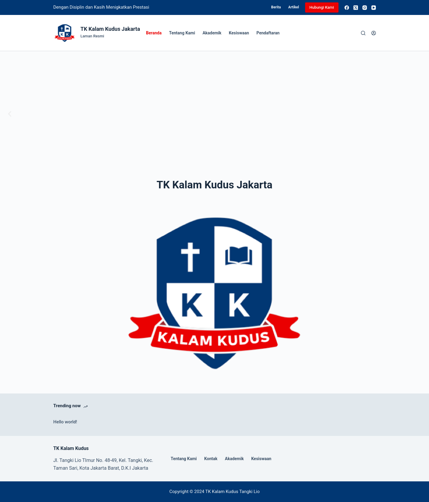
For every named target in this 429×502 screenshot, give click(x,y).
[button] (9, 114)
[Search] (363, 33)
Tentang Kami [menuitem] (182, 32)
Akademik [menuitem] (211, 32)
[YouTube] (373, 7)
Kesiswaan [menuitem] (239, 32)
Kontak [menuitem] (210, 459)
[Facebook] (347, 7)
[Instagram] (364, 7)
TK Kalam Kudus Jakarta (110, 29)
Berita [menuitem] (276, 7)
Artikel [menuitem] (293, 7)
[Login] (373, 33)
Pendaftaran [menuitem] (267, 32)
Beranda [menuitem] (154, 32)
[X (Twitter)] (355, 7)
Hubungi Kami (322, 7)
